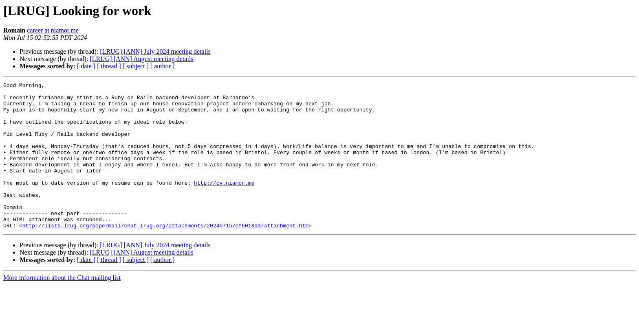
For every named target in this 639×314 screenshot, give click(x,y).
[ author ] (162, 66)
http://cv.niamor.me (224, 203)
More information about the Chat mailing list (62, 306)
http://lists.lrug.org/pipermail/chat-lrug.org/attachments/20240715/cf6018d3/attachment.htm (165, 254)
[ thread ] (109, 66)
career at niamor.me (53, 30)
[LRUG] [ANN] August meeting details (141, 58)
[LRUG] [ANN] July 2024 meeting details (155, 51)
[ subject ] (136, 66)
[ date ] (86, 66)
